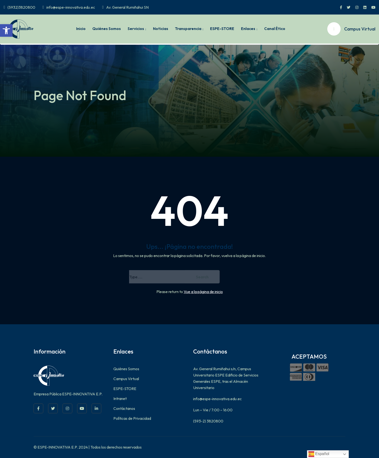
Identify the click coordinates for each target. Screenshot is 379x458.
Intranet (120, 398)
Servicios (136, 28)
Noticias (160, 28)
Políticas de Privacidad (132, 418)
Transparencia (188, 28)
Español (318, 454)
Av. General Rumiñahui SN (125, 7)
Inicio (81, 28)
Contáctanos (124, 408)
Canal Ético (274, 28)
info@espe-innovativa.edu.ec (69, 7)
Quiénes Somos (106, 28)
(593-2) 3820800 (208, 421)
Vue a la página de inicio (203, 291)
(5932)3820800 (19, 7)
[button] (6, 30)
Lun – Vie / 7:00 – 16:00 (213, 409)
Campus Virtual (126, 378)
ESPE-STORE (222, 28)
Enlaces (248, 28)
